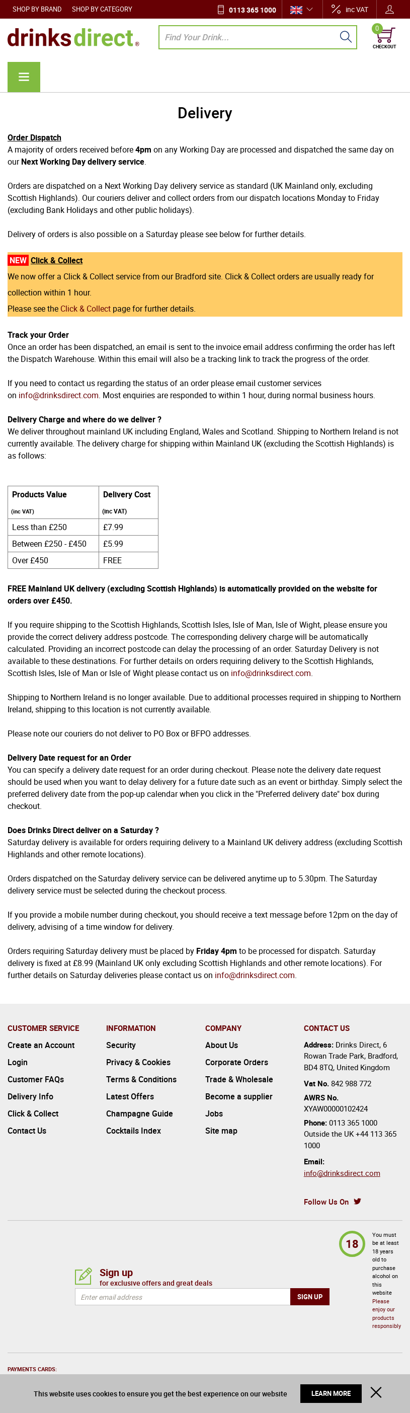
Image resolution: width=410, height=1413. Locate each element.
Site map (221, 1130)
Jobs (214, 1113)
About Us (221, 1045)
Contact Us (27, 1130)
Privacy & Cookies (138, 1062)
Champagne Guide (139, 1113)
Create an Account (41, 1045)
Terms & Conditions (141, 1079)
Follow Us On (326, 1202)
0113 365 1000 (252, 10)
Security (121, 1045)
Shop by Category (102, 9)
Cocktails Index (133, 1130)
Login (18, 1062)
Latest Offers (130, 1096)
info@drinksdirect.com (59, 395)
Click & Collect (85, 308)
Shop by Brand (37, 9)
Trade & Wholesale (239, 1079)
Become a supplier (239, 1096)
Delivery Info (30, 1096)
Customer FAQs (36, 1079)
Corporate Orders (236, 1062)
